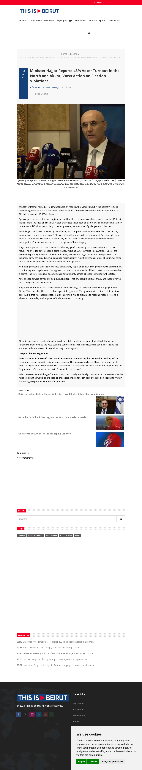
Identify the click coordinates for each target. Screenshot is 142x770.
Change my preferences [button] (112, 761)
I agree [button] (81, 761)
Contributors (114, 20)
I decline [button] (93, 761)
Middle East (35, 20)
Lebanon (22, 20)
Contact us (78, 709)
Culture (92, 20)
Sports (102, 20)
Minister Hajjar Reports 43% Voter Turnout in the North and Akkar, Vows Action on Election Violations (75, 75)
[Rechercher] (121, 518)
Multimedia (77, 20)
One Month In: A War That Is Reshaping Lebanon (44, 433)
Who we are (79, 715)
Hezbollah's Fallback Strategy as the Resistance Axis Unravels (52, 417)
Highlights (62, 20)
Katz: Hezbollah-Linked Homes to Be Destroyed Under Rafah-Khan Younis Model (61, 394)
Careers (77, 721)
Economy (49, 20)
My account (98, 2)
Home (64, 53)
